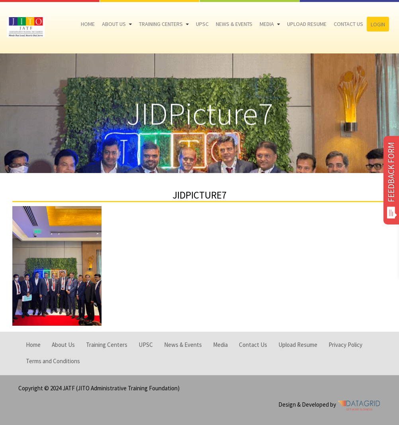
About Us (114, 24)
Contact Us (348, 24)
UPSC (202, 24)
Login (378, 24)
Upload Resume (307, 24)
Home (88, 24)
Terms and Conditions (53, 361)
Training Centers (161, 24)
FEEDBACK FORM (391, 180)
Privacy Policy (345, 344)
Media (267, 24)
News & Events (234, 24)
